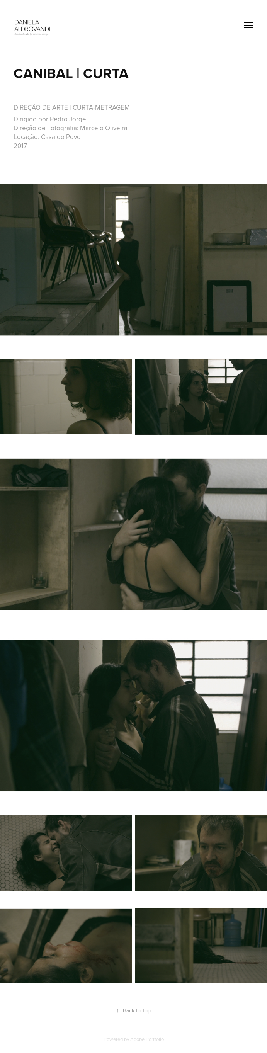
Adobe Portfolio (147, 1039)
